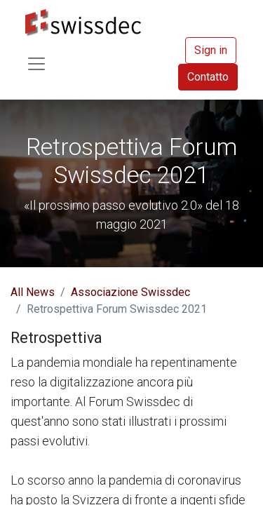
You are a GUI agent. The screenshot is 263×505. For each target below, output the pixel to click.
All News (33, 292)
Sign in (210, 50)
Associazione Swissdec (130, 292)
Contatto (208, 76)
